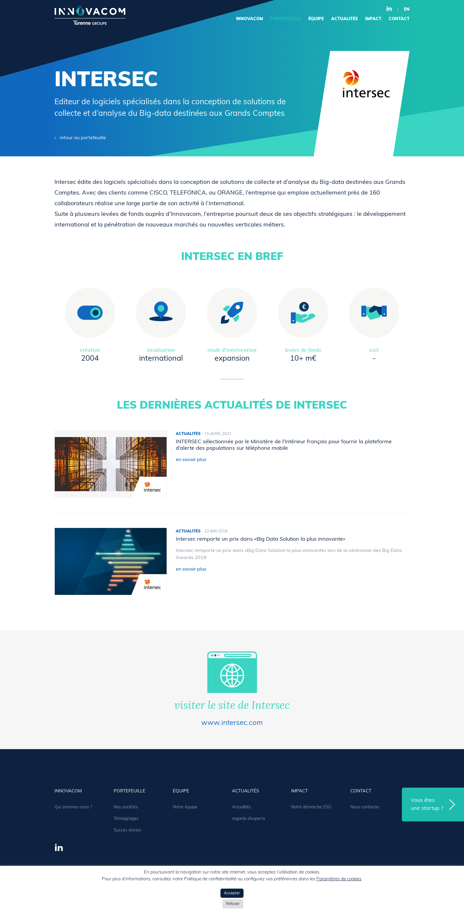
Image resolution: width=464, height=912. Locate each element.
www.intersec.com (232, 723)
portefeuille (285, 19)
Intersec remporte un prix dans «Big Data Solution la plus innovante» (260, 539)
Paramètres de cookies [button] (338, 879)
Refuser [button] (233, 904)
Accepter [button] (232, 893)
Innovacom (249, 19)
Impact (373, 19)
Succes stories (127, 830)
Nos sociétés (126, 807)
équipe (316, 19)
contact (399, 19)
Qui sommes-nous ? (73, 807)
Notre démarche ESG (311, 807)
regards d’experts (248, 819)
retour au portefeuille (82, 138)
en (407, 9)
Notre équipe (185, 807)
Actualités (241, 807)
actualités (344, 19)
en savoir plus (191, 459)
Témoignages (126, 819)
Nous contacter (364, 807)
